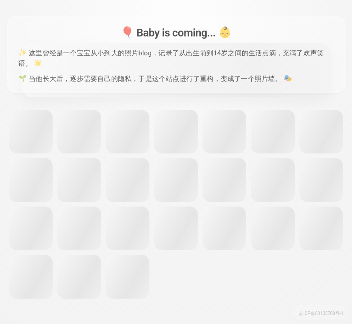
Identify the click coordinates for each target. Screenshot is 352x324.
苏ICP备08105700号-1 (321, 313)
